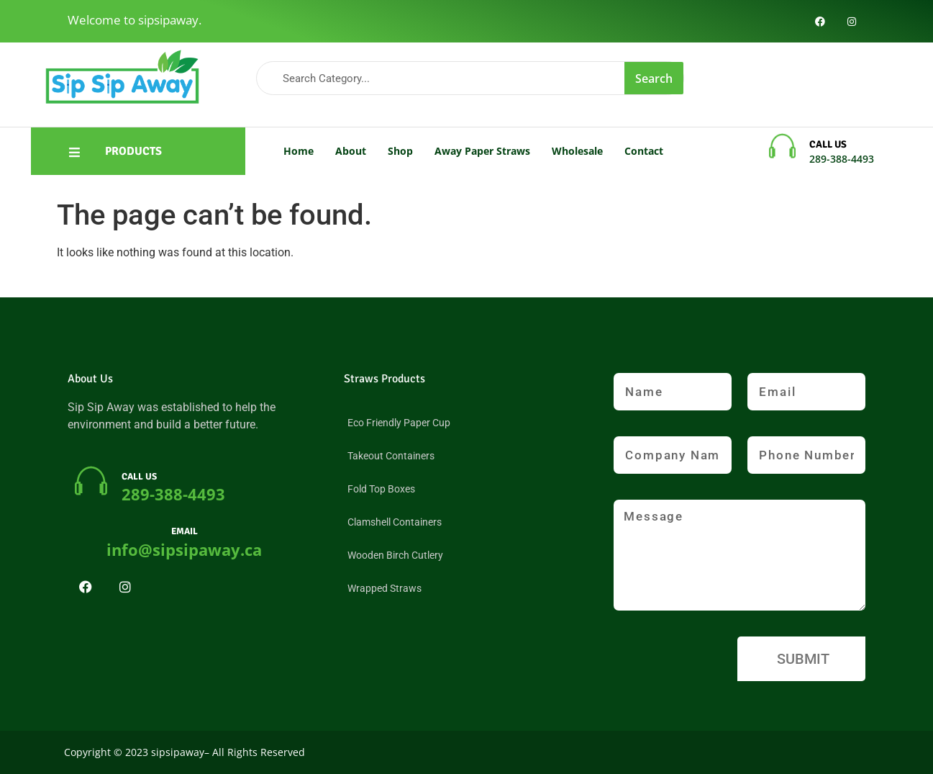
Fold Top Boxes (381, 489)
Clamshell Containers (394, 522)
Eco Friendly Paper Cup (398, 422)
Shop (400, 151)
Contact (643, 151)
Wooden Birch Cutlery (395, 555)
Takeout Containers (390, 456)
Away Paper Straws (482, 151)
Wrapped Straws (384, 588)
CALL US (828, 144)
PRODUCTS (133, 151)
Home (298, 151)
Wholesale (577, 151)
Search (654, 78)
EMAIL (184, 531)
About (350, 151)
